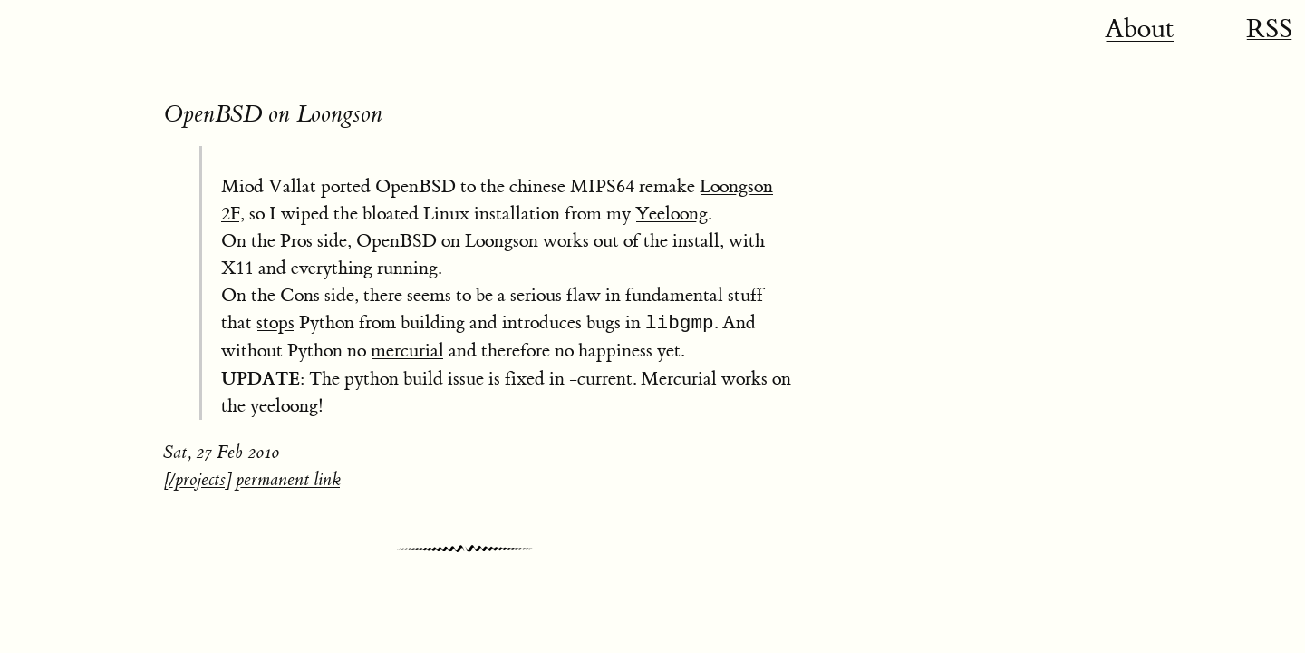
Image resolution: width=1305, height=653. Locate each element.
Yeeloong (671, 213)
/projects (197, 479)
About (1139, 29)
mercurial (407, 350)
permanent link (288, 479)
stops (275, 322)
